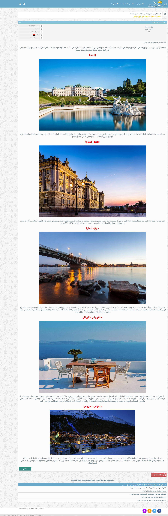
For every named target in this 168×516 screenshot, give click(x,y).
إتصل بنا (115, 4)
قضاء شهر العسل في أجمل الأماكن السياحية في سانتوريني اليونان (148, 494)
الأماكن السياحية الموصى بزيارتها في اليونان (154, 491)
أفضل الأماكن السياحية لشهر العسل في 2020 (153, 497)
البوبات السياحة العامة (145, 14)
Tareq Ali (149, 27)
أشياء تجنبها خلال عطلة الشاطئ (104, 480)
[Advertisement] (8, 41)
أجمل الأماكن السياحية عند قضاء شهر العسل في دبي (151, 500)
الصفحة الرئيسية (156, 14)
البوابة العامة (133, 14)
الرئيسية (140, 4)
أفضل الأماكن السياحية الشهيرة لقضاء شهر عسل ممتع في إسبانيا (148, 488)
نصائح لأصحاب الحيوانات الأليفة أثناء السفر (83, 480)
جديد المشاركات (127, 4)
